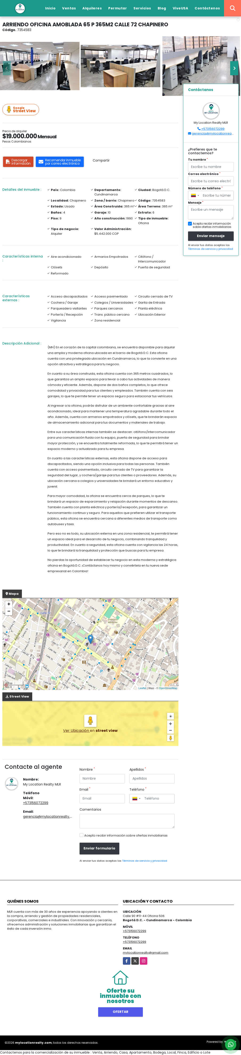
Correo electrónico (204, 174)
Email (85, 789)
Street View (21, 110)
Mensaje (195, 203)
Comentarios (90, 809)
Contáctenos (207, 8)
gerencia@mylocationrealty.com (50, 816)
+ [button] (8, 604)
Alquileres (92, 8)
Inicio (50, 8)
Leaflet (142, 688)
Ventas (69, 8)
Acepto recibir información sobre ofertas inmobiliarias (126, 835)
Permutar (117, 8)
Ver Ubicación (76, 730)
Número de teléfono (205, 188)
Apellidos (137, 769)
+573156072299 (35, 803)
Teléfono (137, 789)
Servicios (142, 8)
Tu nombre (198, 160)
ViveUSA (180, 8)
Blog (162, 8)
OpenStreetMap (168, 688)
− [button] (8, 611)
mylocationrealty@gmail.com (145, 952)
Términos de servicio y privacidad (144, 861)
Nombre (87, 769)
